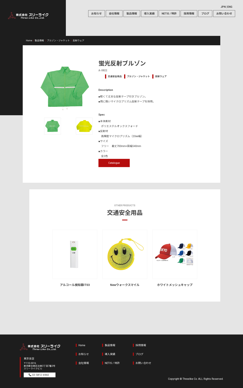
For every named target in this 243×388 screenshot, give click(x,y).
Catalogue (114, 162)
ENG (229, 6)
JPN (223, 6)
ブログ (205, 13)
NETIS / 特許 (169, 13)
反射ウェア (78, 40)
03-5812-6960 (40, 374)
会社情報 (114, 13)
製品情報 (131, 13)
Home (29, 40)
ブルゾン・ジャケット (58, 40)
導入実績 (149, 13)
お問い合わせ (224, 13)
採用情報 (189, 13)
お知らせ (96, 13)
